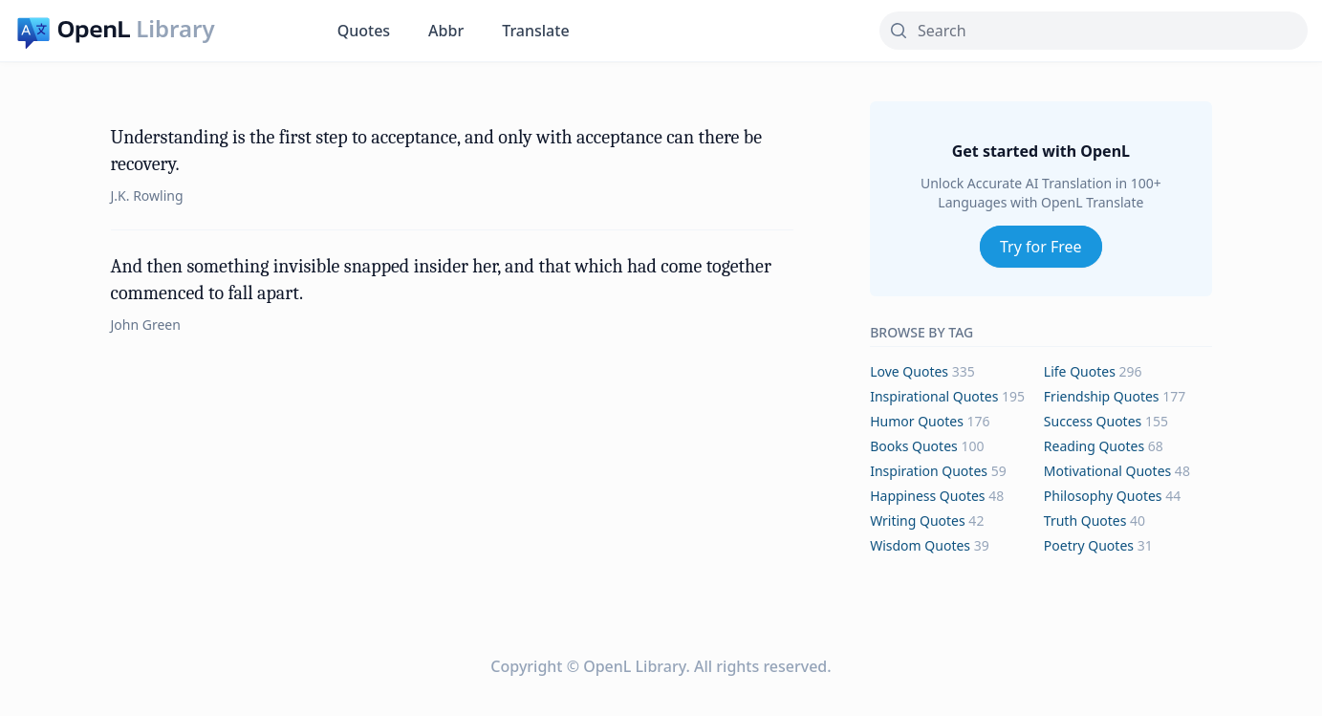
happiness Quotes (927, 496)
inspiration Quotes (928, 471)
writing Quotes (917, 520)
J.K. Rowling (147, 195)
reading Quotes (1094, 446)
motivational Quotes (1107, 471)
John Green (146, 324)
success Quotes (1092, 421)
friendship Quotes (1101, 396)
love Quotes (909, 371)
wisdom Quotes (920, 545)
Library (175, 28)
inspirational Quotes (934, 396)
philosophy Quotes (1103, 496)
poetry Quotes (1089, 545)
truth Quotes (1085, 520)
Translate (535, 30)
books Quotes (914, 446)
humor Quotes (917, 421)
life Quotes (1080, 371)
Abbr (446, 30)
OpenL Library (634, 666)
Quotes (363, 30)
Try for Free (1041, 246)
